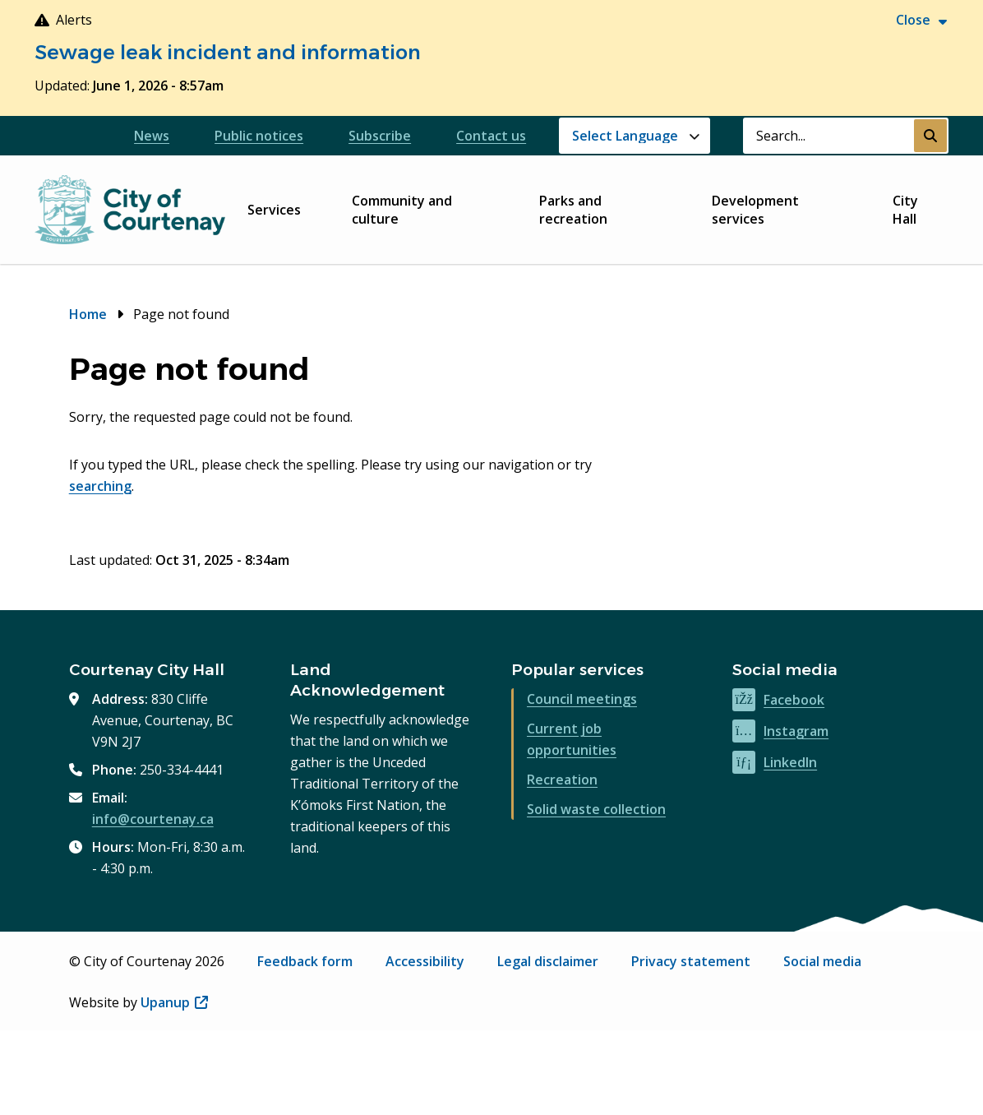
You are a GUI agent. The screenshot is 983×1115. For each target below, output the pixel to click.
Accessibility (424, 961)
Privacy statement (690, 961)
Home (88, 314)
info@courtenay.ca (153, 819)
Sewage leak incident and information (228, 52)
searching (100, 486)
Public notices (259, 136)
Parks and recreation (573, 210)
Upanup (174, 1002)
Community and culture (402, 210)
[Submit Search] (930, 135)
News (151, 136)
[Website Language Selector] (634, 136)
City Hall (905, 210)
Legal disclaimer (547, 961)
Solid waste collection (596, 809)
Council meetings (582, 699)
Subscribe (379, 136)
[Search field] (828, 135)
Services (274, 210)
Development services (755, 210)
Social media (822, 961)
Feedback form (305, 961)
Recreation (562, 779)
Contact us (491, 136)
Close (913, 20)
